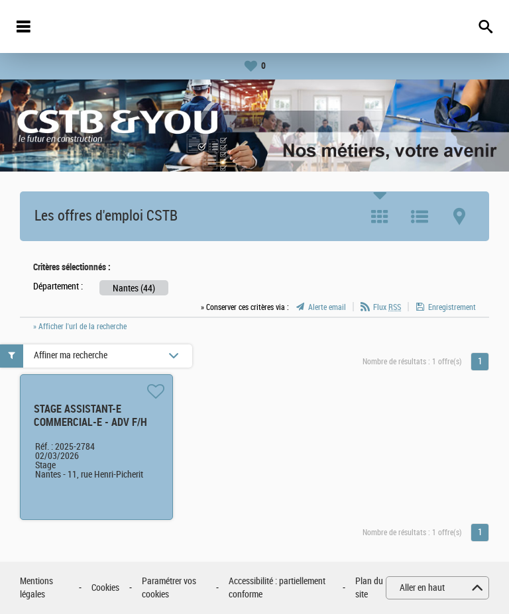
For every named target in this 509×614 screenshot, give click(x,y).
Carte (459, 216)
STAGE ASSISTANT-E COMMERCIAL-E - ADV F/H (90, 416)
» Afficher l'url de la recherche (80, 326)
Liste (419, 216)
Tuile (380, 216)
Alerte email (327, 307)
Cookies (105, 587)
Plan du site (369, 588)
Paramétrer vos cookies (169, 588)
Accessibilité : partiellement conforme (277, 588)
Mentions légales (36, 588)
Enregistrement (452, 307)
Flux (387, 307)
